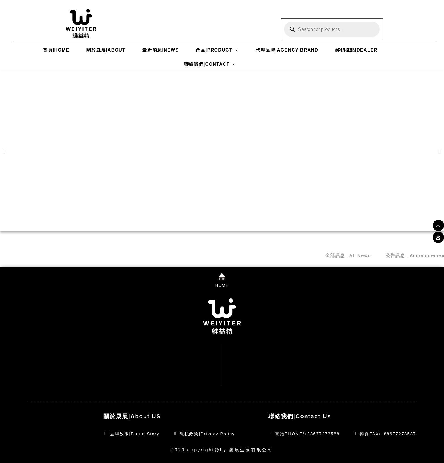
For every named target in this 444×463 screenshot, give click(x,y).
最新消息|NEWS (160, 50)
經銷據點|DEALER (356, 50)
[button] (4, 151)
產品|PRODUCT (217, 50)
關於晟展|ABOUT (105, 50)
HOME (222, 285)
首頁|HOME (56, 50)
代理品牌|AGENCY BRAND (287, 50)
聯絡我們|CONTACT (210, 64)
